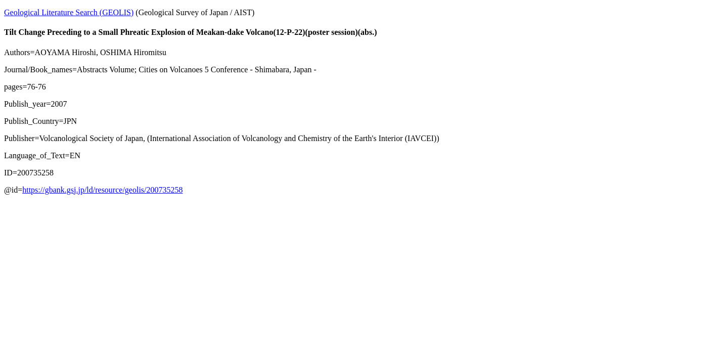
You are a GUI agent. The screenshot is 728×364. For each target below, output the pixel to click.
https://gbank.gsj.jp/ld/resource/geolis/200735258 (102, 190)
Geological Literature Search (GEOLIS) (68, 12)
